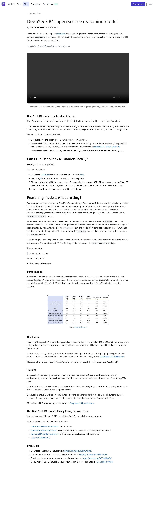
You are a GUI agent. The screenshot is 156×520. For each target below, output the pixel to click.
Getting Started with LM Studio (93, 454)
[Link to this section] (78, 116)
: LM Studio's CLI (40, 437)
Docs (19, 4)
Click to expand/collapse (40, 263)
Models (11, 4)
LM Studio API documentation (44, 426)
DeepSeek (60, 33)
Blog (26, 4)
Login (151, 4)
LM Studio (45, 174)
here (82, 174)
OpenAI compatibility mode (43, 430)
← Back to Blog (34, 13)
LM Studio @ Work (105, 461)
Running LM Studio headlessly (44, 434)
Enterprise (35, 4)
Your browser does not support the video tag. (78, 78)
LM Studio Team (37, 27)
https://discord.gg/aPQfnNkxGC (97, 458)
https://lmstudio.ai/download (77, 450)
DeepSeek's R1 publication (112, 356)
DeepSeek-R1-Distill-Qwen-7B (106, 146)
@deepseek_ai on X (80, 327)
